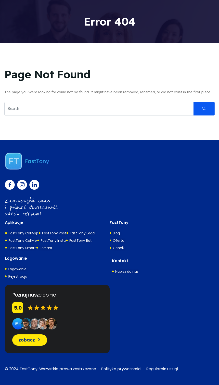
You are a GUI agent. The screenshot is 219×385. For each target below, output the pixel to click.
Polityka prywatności (121, 369)
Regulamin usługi (162, 369)
